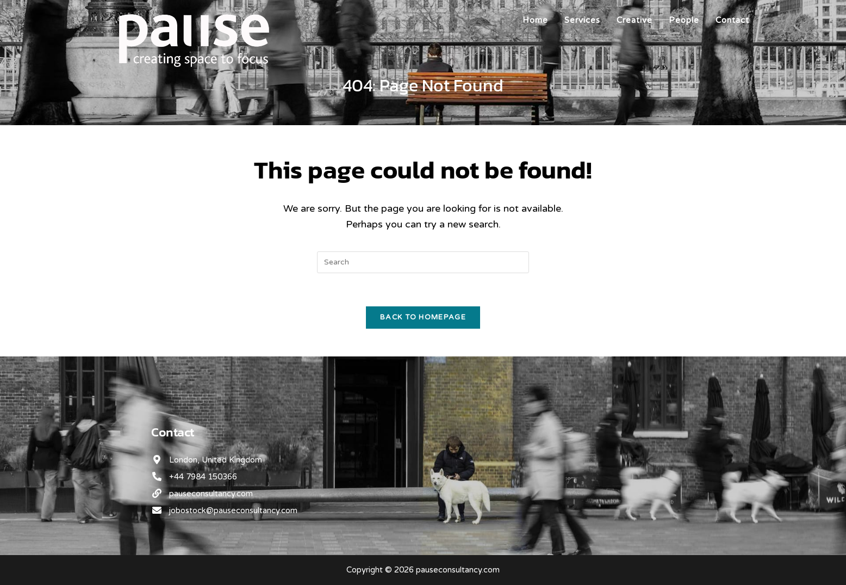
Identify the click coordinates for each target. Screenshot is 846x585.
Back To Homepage (423, 317)
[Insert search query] (423, 262)
